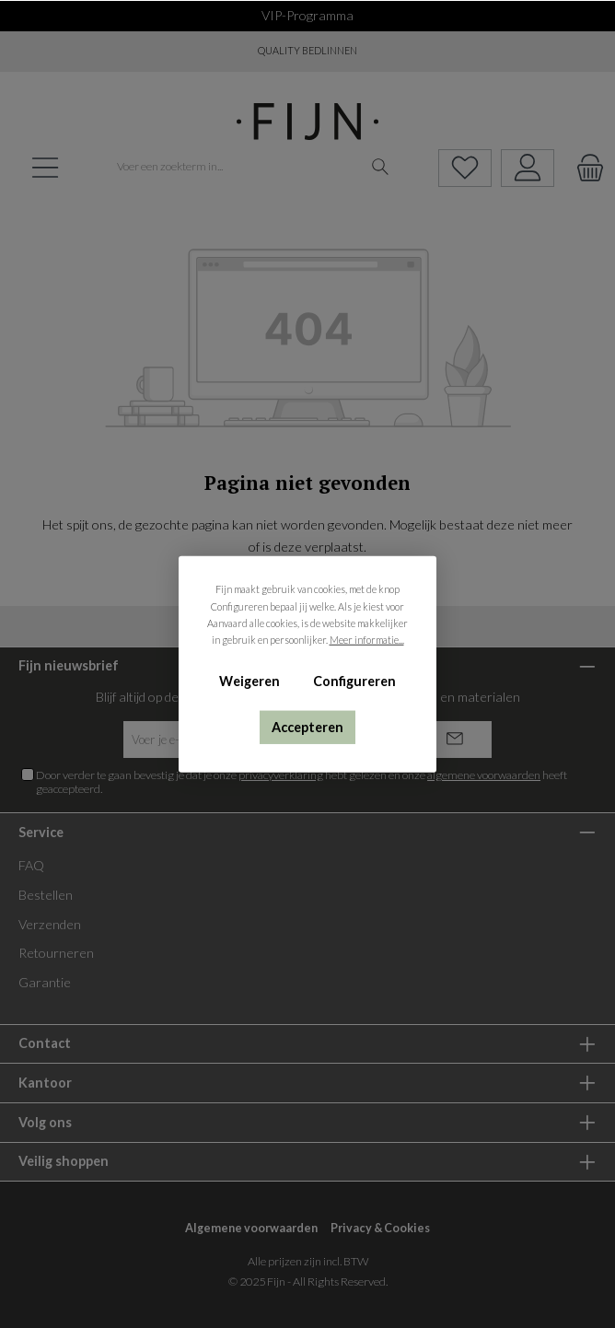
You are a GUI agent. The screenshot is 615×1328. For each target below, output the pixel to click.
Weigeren (249, 681)
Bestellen (45, 895)
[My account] (527, 168)
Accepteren (307, 726)
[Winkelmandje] (584, 168)
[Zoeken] (380, 167)
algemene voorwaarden (483, 775)
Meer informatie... (367, 640)
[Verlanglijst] (465, 168)
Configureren (354, 681)
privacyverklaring (280, 775)
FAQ (31, 865)
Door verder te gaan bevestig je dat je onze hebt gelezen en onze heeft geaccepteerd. (301, 782)
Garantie (44, 982)
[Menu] (45, 168)
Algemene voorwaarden (251, 1228)
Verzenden (49, 924)
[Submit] (455, 739)
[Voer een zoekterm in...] (235, 167)
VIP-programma (307, 15)
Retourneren (56, 953)
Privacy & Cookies (380, 1228)
